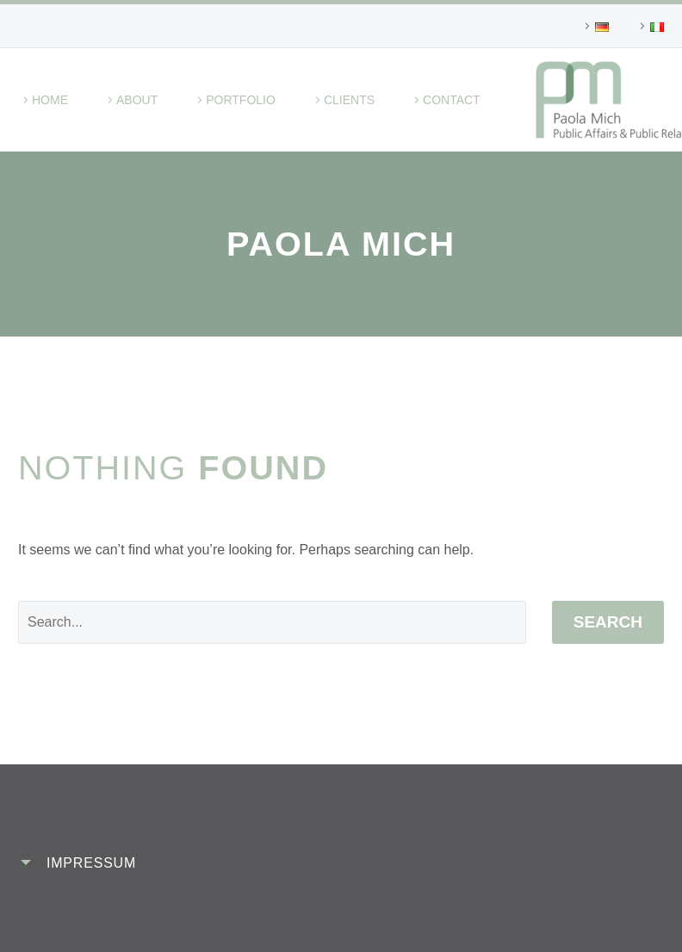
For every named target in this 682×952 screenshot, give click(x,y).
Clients (349, 100)
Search (608, 622)
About (137, 100)
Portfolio (241, 100)
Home (50, 100)
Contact (451, 100)
